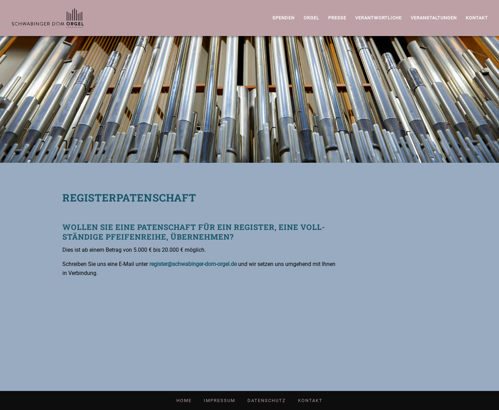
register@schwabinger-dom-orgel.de (193, 264)
